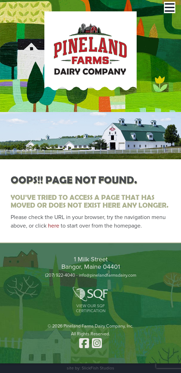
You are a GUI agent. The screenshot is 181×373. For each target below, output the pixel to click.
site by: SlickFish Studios (90, 368)
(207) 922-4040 (60, 275)
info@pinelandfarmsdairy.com (107, 275)
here (53, 225)
